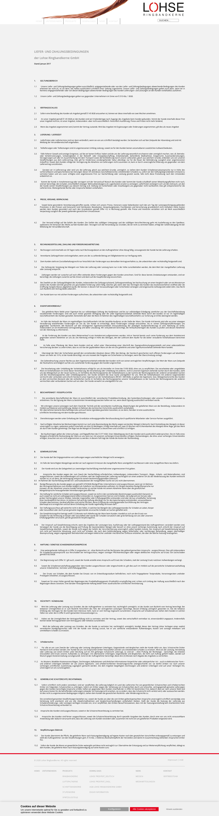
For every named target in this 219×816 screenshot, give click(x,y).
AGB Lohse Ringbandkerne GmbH (105, 787)
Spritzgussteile (70, 797)
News (138, 771)
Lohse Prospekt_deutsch (101, 776)
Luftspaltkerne (70, 781)
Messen (139, 776)
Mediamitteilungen (145, 781)
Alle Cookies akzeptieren (144, 809)
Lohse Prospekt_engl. (100, 781)
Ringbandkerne (70, 776)
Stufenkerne (69, 792)
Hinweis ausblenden (174, 809)
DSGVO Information (99, 792)
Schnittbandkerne (72, 787)
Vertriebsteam (170, 776)
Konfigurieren (114, 809)
